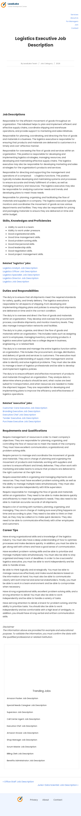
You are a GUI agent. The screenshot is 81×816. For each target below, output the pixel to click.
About (45, 799)
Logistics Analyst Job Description (20, 268)
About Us (74, 18)
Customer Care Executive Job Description (25, 407)
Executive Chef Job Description (19, 414)
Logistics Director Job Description (20, 278)
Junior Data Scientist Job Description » (58, 785)
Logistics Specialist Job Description (21, 274)
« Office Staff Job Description (18, 781)
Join (76, 24)
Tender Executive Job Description (20, 418)
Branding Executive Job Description (21, 411)
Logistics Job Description (16, 281)
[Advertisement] (40, 89)
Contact (74, 28)
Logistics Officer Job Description (20, 271)
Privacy (34, 799)
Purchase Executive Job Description (22, 421)
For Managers (72, 21)
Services (74, 14)
